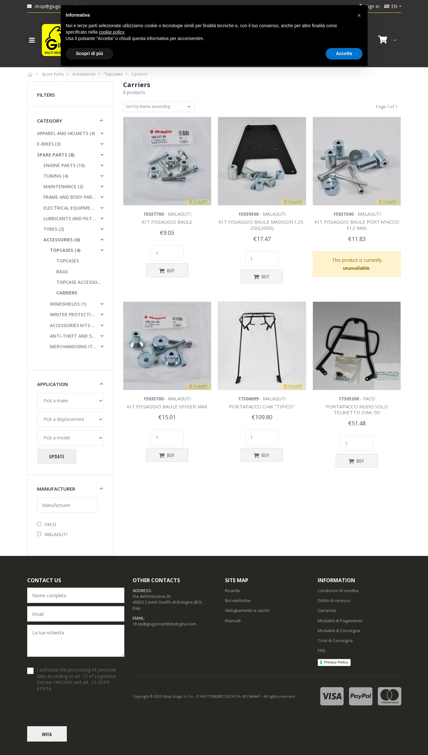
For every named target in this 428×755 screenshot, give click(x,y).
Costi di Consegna (335, 640)
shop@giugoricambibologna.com (164, 624)
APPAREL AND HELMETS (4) (66, 133)
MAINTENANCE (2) (63, 186)
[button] (387, 40)
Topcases (114, 74)
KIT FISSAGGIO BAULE (167, 222)
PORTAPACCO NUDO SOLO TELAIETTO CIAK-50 (357, 409)
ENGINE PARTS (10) (64, 165)
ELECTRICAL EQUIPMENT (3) (70, 208)
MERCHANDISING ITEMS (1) (73, 346)
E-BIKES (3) (48, 144)
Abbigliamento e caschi (247, 610)
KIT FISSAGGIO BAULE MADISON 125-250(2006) (262, 225)
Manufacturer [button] (56, 489)
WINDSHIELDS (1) (68, 304)
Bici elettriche (238, 600)
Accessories (84, 74)
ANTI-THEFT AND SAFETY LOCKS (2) (73, 336)
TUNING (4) (55, 176)
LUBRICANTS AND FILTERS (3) (70, 218)
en (391, 6)
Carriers (139, 74)
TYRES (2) (53, 229)
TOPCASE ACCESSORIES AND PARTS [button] (80, 282)
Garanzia (327, 610)
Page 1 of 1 (386, 106)
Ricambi (232, 590)
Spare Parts (53, 74)
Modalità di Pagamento (340, 620)
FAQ (321, 650)
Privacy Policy (336, 662)
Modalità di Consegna (339, 630)
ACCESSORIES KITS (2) (73, 325)
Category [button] (49, 120)
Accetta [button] (344, 53)
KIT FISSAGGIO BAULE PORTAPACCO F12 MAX (357, 225)
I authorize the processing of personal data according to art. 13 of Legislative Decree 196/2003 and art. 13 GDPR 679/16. (76, 679)
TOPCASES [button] (67, 261)
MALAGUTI (52, 534)
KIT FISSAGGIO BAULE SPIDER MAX (167, 406)
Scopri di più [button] (89, 53)
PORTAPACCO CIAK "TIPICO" (262, 406)
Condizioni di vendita (338, 590)
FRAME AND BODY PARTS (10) (70, 197)
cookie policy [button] (111, 32)
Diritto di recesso (334, 600)
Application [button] (52, 384)
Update (57, 456)
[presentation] (75, 713)
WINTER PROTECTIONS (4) (73, 314)
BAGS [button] (62, 272)
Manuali (233, 620)
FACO (46, 524)
